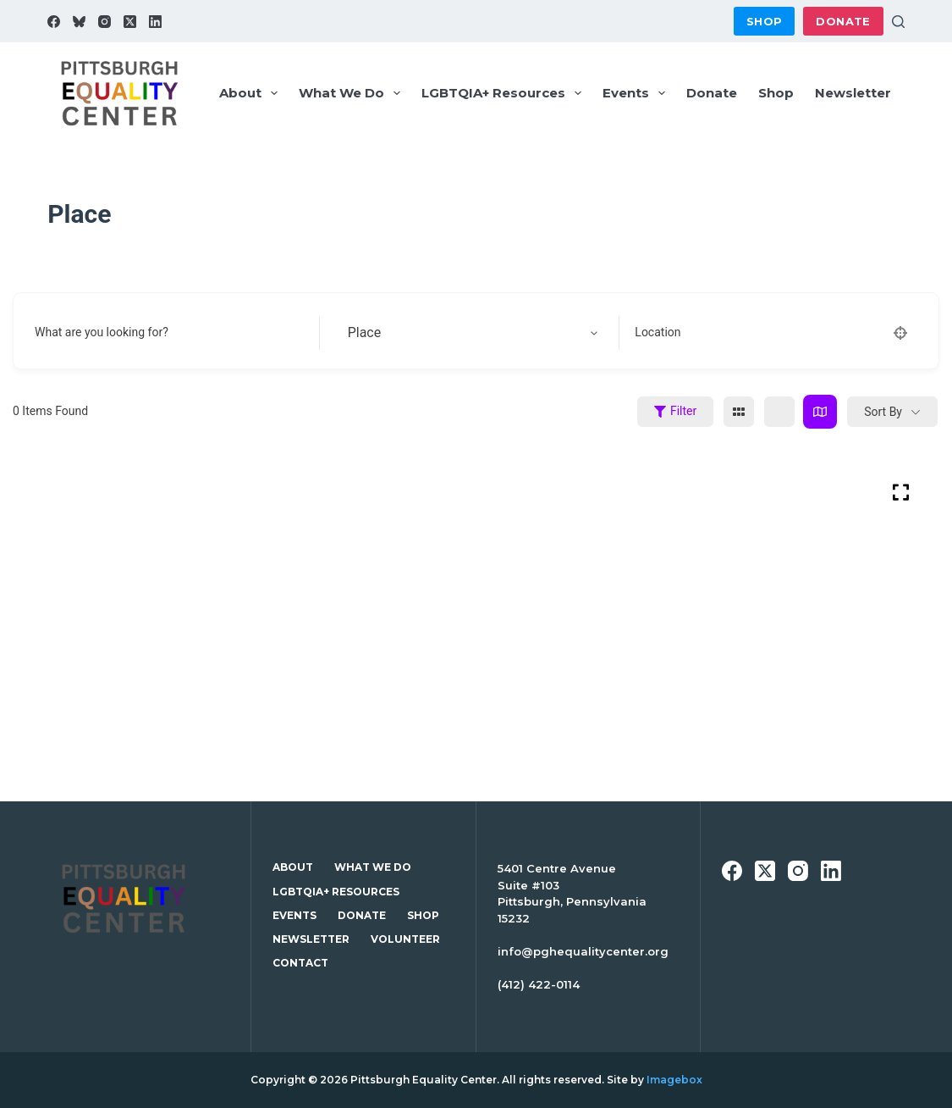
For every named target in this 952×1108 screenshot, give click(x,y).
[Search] (898, 21)
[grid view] (739, 412)
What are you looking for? (101, 332)
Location (657, 332)
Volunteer (405, 939)
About (251, 93)
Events (637, 93)
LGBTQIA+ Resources (504, 93)
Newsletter (853, 93)
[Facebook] (53, 21)
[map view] (820, 412)
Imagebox (674, 1079)
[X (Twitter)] (130, 21)
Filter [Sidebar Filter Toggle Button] (675, 411)
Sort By (883, 411)
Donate (843, 21)
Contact (300, 962)
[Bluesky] (79, 21)
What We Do (353, 93)
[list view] (779, 412)
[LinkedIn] (155, 21)
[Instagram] (104, 21)
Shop (764, 21)
